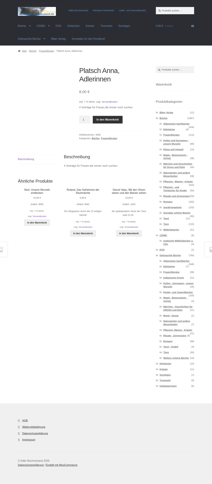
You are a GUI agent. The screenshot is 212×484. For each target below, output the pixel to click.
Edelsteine (169, 129)
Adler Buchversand (78, 10)
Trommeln (106, 25)
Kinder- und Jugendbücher (178, 292)
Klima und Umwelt (173, 149)
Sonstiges (124, 25)
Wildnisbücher (171, 229)
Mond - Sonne (171, 315)
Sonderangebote (172, 207)
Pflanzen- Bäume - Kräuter (177, 330)
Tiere (166, 224)
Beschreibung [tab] (26, 159)
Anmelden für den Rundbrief (88, 38)
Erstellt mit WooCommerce (61, 465)
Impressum (28, 439)
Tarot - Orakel (170, 346)
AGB (25, 420)
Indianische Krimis (173, 277)
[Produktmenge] (84, 119)
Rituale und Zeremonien (176, 196)
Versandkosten (109, 101)
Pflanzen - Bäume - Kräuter (178, 181)
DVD (58, 25)
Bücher (22, 25)
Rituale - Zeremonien (174, 335)
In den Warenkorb (108, 119)
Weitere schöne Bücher (176, 358)
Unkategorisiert (168, 386)
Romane (167, 201)
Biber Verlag (58, 38)
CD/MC (41, 25)
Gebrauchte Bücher (29, 38)
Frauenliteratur (46, 51)
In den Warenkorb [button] (37, 222)
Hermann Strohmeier (103, 10)
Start (24, 51)
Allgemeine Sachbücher (176, 123)
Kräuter (90, 25)
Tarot (166, 218)
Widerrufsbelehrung (33, 427)
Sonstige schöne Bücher (176, 213)
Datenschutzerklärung (35, 433)
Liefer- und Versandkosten (132, 10)
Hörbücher (73, 25)
